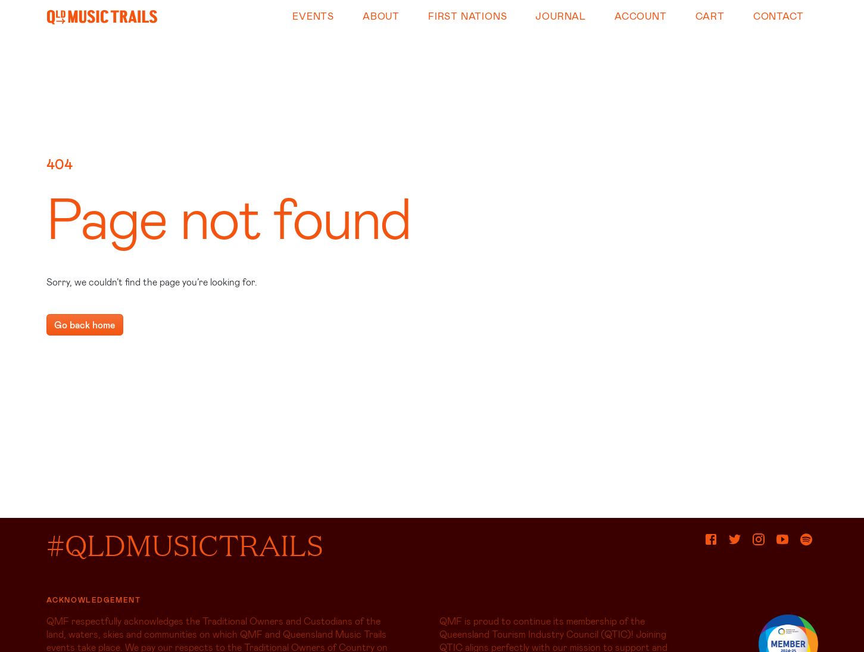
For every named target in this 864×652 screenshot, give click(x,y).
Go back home (85, 324)
